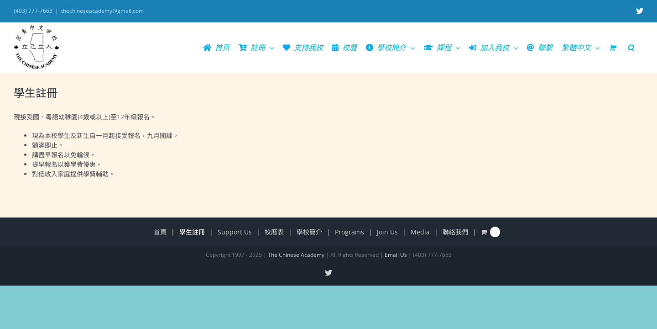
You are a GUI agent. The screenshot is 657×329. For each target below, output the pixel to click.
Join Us (387, 232)
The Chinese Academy (296, 255)
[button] (639, 47)
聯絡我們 (455, 232)
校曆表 (274, 232)
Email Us (396, 255)
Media (420, 232)
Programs (349, 232)
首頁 (160, 232)
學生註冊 (192, 232)
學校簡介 (309, 232)
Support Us (235, 232)
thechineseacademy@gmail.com (102, 11)
